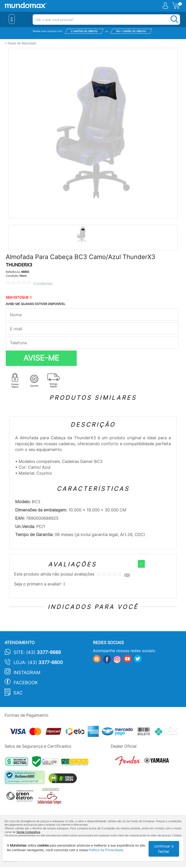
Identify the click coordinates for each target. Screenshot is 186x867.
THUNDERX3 (19, 265)
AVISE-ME (41, 357)
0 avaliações (43, 283)
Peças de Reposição (22, 43)
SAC (18, 693)
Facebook (26, 682)
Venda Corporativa (28, 832)
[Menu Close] (12, 19)
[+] (141, 564)
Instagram (27, 672)
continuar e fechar (164, 849)
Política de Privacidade (106, 850)
